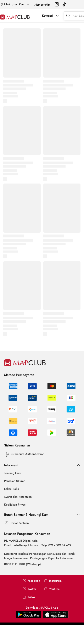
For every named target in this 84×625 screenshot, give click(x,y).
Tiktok (29, 597)
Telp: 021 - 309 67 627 (56, 545)
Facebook (31, 581)
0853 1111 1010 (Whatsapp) (22, 564)
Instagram (53, 581)
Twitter (29, 589)
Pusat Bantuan (20, 523)
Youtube (52, 589)
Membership (42, 4)
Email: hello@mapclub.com (21, 545)
